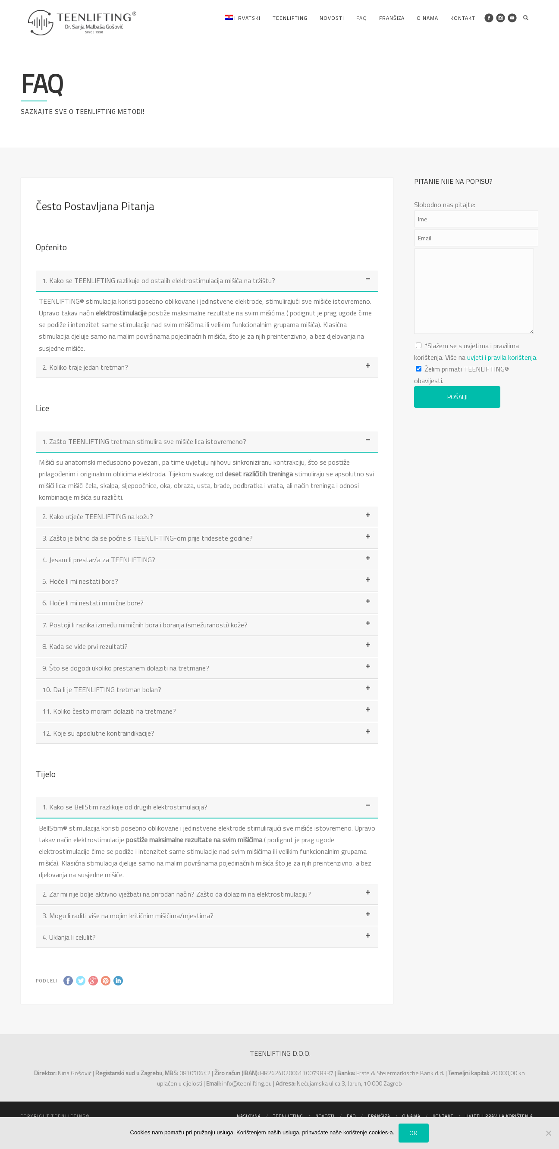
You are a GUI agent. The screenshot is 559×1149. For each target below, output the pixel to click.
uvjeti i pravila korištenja (501, 357)
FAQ (361, 18)
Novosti (332, 18)
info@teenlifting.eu (247, 1083)
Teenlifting (290, 18)
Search (526, 18)
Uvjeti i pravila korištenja (499, 1116)
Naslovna (249, 1116)
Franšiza (392, 18)
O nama (427, 18)
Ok (413, 1132)
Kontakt (462, 18)
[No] (548, 1133)
